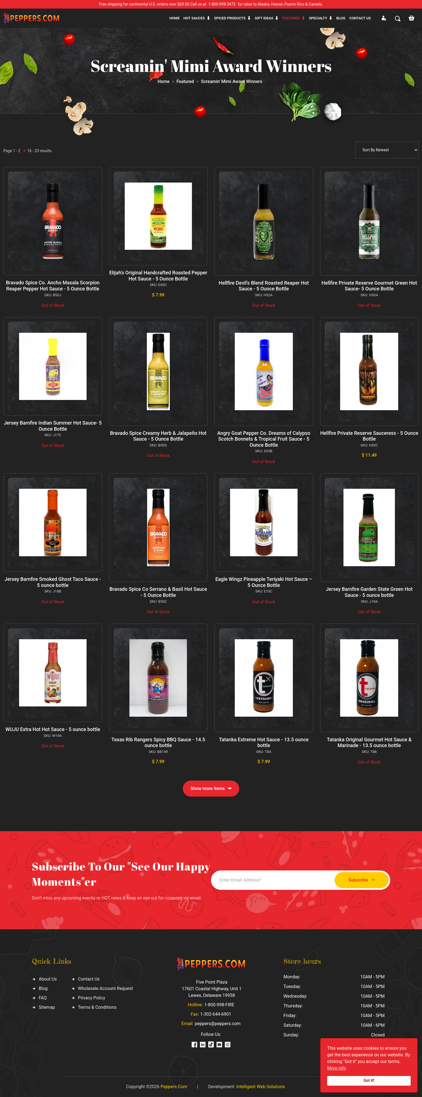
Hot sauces (194, 18)
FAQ (43, 997)
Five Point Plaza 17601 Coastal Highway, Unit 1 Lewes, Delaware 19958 (211, 988)
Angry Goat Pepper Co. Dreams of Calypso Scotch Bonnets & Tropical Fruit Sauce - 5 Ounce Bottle (264, 439)
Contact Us (89, 979)
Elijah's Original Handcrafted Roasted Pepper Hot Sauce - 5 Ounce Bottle (158, 276)
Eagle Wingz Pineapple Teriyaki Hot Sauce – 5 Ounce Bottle (264, 582)
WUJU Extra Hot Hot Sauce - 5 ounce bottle (53, 729)
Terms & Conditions (97, 1007)
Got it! (369, 1080)
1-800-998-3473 (222, 4)
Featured (291, 18)
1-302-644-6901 (215, 1014)
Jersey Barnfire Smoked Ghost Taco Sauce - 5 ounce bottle (52, 582)
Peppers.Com (173, 1086)
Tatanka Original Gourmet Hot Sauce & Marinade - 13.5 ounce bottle (369, 742)
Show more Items (210, 788)
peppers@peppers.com (218, 1023)
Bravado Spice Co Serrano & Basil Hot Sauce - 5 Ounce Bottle (158, 592)
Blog (340, 18)
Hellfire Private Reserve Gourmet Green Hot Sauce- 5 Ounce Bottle (369, 286)
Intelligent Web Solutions (260, 1086)
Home (174, 18)
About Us (48, 979)
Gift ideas (264, 18)
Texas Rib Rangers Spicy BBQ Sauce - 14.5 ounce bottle (158, 742)
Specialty (318, 18)
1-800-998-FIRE (219, 1004)
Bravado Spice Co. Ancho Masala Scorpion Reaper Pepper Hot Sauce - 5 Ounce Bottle (53, 286)
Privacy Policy (91, 997)
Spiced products (230, 18)
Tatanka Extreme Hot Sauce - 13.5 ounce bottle (263, 742)
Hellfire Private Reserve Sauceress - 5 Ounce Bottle (369, 436)
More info (336, 1068)
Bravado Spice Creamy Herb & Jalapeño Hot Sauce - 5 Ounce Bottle (158, 436)
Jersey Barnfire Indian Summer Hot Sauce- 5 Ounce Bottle (52, 426)
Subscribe (360, 880)
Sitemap (47, 1007)
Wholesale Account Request (105, 988)
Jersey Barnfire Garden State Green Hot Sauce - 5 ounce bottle (369, 592)
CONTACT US (360, 18)
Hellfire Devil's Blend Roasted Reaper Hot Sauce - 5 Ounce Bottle (263, 286)
